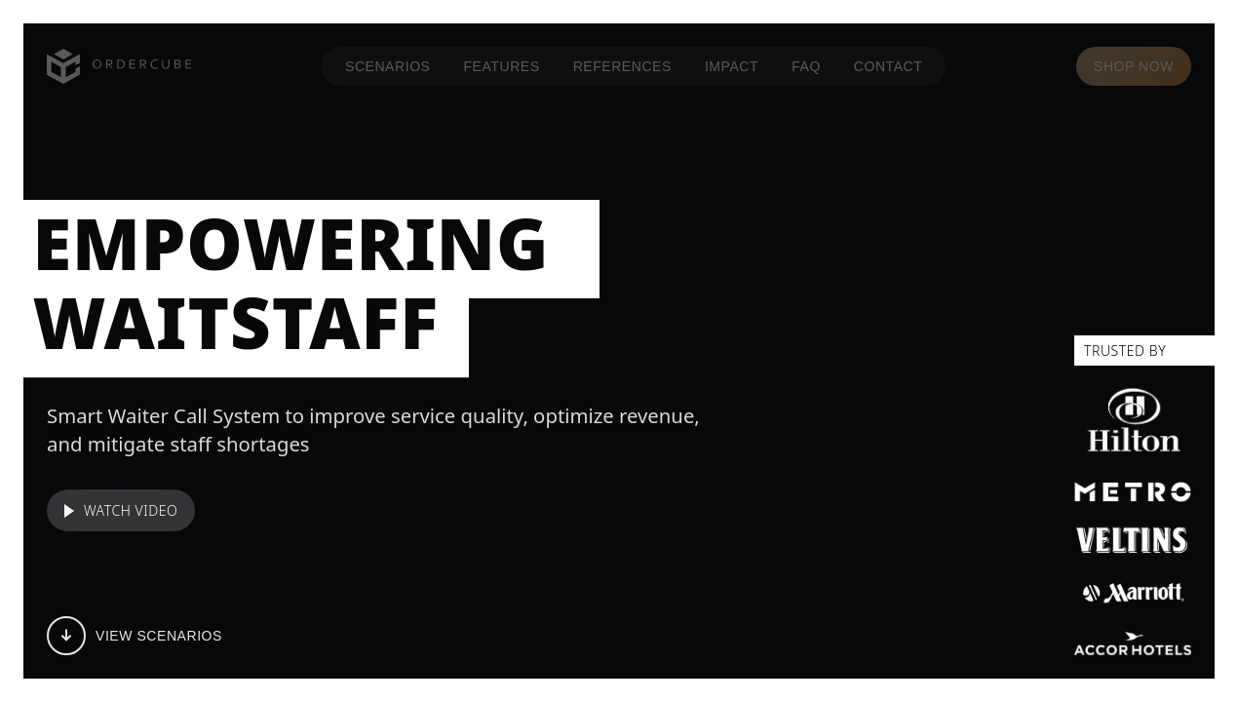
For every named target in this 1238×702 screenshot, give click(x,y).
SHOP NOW (1134, 66)
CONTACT (888, 66)
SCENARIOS (388, 66)
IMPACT (731, 66)
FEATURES (502, 66)
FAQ (806, 66)
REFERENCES (622, 66)
